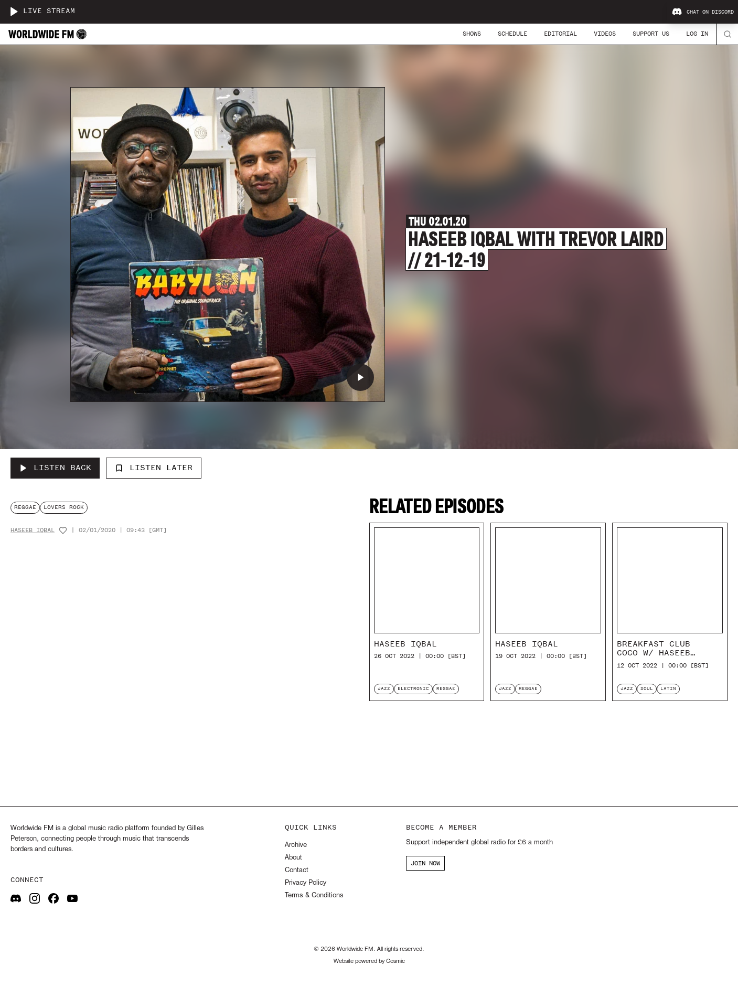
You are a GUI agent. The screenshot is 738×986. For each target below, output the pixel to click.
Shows (472, 33)
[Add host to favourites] (63, 530)
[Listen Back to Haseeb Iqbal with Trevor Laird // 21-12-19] (55, 468)
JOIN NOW (425, 863)
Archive (296, 845)
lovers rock (64, 507)
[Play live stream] (13, 11)
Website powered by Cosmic (369, 961)
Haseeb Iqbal (32, 530)
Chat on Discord (703, 12)
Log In (697, 33)
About (293, 858)
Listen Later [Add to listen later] (153, 467)
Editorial (560, 33)
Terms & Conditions (314, 895)
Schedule (512, 33)
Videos (605, 33)
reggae (25, 507)
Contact (296, 870)
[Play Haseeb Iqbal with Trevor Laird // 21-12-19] (360, 377)
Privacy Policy (305, 883)
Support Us (651, 33)
